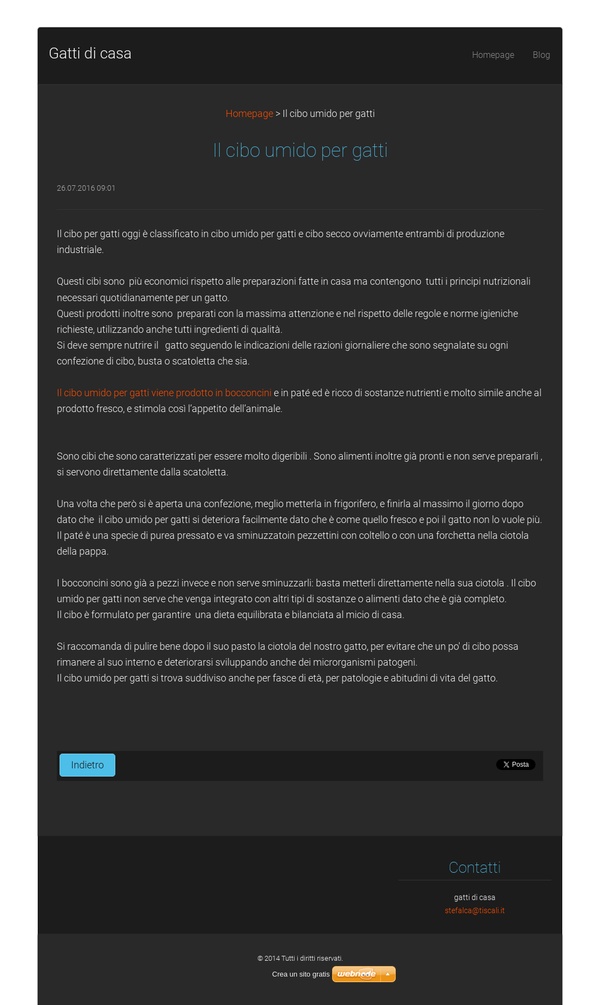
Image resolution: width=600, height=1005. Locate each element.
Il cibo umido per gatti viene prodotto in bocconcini (165, 392)
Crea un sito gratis (301, 974)
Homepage (249, 113)
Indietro (87, 765)
